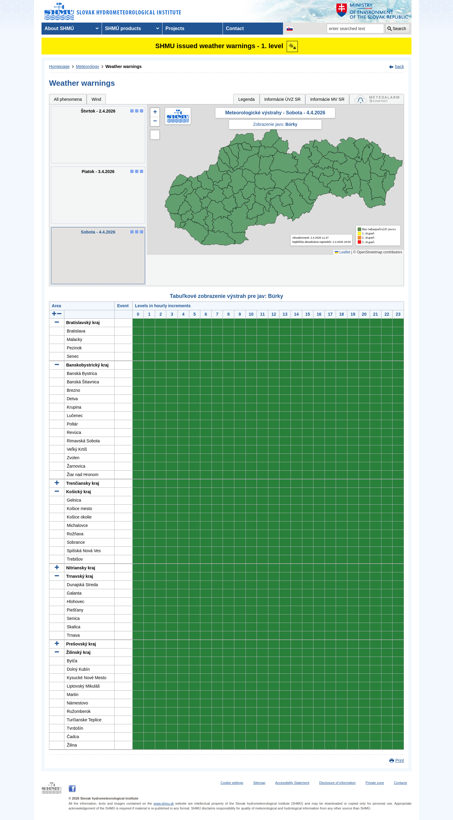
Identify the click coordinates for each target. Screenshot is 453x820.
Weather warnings (124, 66)
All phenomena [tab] (68, 99)
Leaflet (342, 252)
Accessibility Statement (292, 782)
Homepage (59, 66)
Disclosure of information (337, 782)
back (399, 66)
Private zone (374, 782)
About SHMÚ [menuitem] (59, 28)
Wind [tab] (96, 99)
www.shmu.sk (163, 803)
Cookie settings (231, 782)
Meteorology (87, 66)
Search (399, 28)
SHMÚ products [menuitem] (123, 28)
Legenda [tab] (246, 99)
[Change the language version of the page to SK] (289, 29)
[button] (154, 112)
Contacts (400, 782)
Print (399, 760)
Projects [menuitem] (174, 28)
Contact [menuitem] (235, 28)
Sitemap (259, 782)
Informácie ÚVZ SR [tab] (282, 99)
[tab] (376, 99)
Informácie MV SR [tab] (327, 99)
